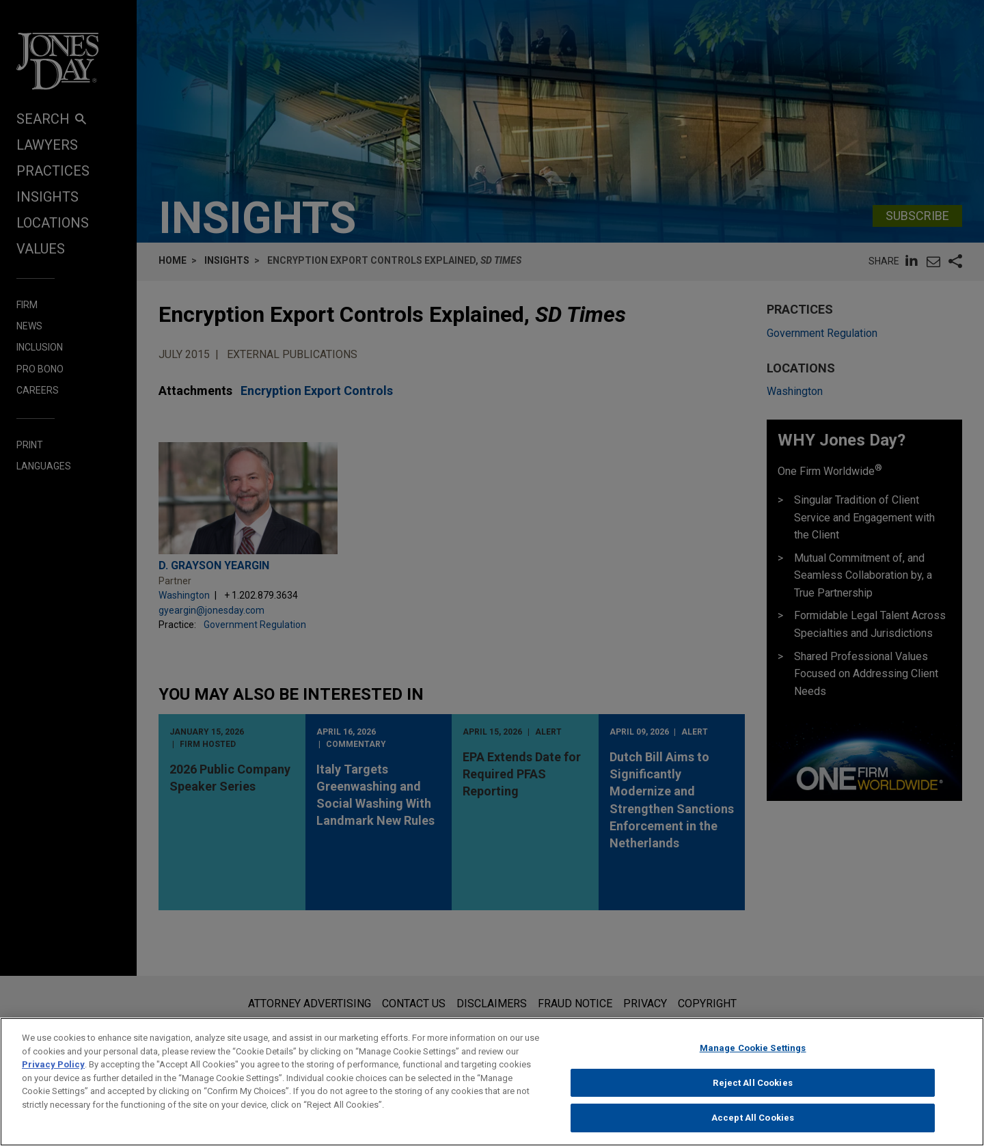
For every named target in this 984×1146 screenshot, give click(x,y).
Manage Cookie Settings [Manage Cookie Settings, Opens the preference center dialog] (753, 1053)
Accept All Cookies (752, 1124)
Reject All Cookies (752, 1088)
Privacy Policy (53, 1070)
